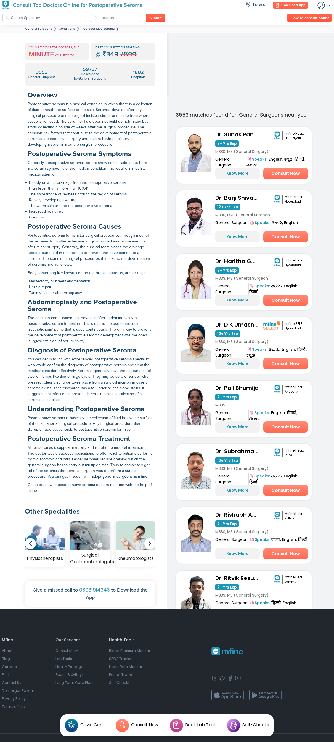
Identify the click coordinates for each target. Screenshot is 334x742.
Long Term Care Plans (74, 682)
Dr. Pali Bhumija (237, 388)
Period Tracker (122, 674)
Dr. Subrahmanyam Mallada (238, 451)
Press (7, 674)
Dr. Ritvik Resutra (238, 578)
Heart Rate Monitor (125, 666)
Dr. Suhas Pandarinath (238, 134)
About (7, 650)
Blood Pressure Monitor (129, 650)
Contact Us (11, 682)
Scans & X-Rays (69, 674)
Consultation (66, 650)
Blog (6, 658)
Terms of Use (13, 706)
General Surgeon (223, 162)
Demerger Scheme (19, 690)
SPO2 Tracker (121, 658)
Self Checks (119, 682)
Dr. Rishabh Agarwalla (238, 514)
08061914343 (94, 589)
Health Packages (70, 666)
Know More (237, 173)
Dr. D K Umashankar (238, 324)
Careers (9, 666)
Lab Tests (63, 658)
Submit (155, 18)
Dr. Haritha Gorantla (238, 261)
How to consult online (310, 18)
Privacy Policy (14, 698)
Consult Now (285, 173)
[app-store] (227, 695)
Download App (290, 5)
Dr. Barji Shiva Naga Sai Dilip (238, 198)
